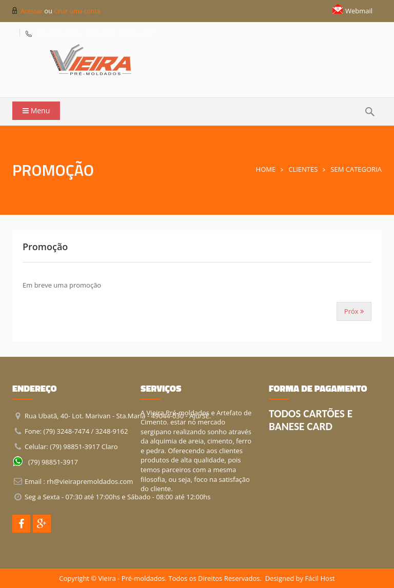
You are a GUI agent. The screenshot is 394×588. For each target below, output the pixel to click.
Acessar (32, 11)
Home (266, 169)
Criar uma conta (77, 11)
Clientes (303, 169)
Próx (354, 311)
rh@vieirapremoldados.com (90, 481)
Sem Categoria (356, 169)
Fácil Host (319, 578)
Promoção (45, 246)
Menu (36, 110)
